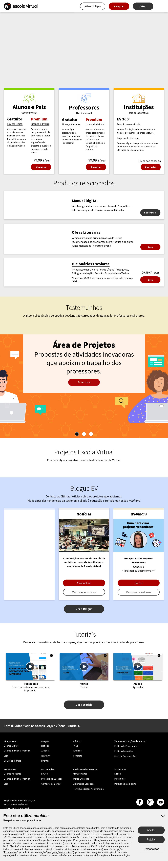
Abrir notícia (84, 583)
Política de (123, 751)
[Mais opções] (160, 6)
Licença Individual (40, 123)
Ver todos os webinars (138, 592)
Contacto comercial (51, 783)
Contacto (77, 755)
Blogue (45, 741)
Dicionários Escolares (91, 263)
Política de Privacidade (125, 746)
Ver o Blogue (84, 609)
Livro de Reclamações (125, 756)
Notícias (45, 745)
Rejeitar (151, 839)
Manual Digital (80, 773)
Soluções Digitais (12, 760)
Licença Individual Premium (17, 750)
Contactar (151, 167)
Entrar (142, 6)
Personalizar (151, 849)
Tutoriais (77, 750)
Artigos (45, 750)
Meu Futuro (120, 778)
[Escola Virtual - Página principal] (20, 6)
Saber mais (150, 212)
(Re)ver (138, 583)
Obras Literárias (81, 778)
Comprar (119, 6)
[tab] (77, 434)
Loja (150, 246)
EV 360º (44, 773)
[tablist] (84, 434)
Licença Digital (15, 123)
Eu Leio (117, 773)
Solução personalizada (128, 124)
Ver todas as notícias (84, 592)
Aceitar (151, 830)
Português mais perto (125, 783)
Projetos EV (120, 769)
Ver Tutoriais (84, 705)
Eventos (45, 760)
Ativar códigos (93, 6)
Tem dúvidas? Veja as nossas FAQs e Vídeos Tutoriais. (42, 726)
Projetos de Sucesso (128, 138)
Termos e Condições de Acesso (130, 741)
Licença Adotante (71, 124)
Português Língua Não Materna (88, 788)
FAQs (75, 745)
